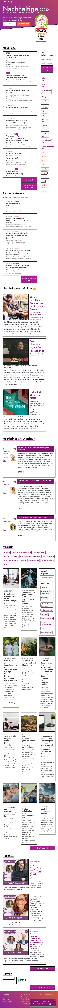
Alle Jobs (29, 180)
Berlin (43, 153)
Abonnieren (23, 23)
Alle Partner (42, 987)
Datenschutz (7, 997)
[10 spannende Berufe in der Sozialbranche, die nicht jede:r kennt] (11, 793)
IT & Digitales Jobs (44, 113)
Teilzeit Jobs (44, 79)
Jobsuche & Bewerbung (10, 556)
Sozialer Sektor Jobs (44, 128)
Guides (17, 288)
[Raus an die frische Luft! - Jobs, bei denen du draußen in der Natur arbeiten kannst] (29, 722)
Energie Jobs (44, 135)
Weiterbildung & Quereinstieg (21, 552)
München (44, 157)
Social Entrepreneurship (10, 560)
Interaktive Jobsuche (29, 279)
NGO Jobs (45, 97)
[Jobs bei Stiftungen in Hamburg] (47, 793)
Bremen (44, 191)
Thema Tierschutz (26, 999)
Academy (19, 439)
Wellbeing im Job (25, 556)
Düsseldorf (45, 169)
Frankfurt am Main (44, 186)
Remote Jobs (44, 85)
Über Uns (6, 999)
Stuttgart (44, 173)
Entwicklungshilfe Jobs (47, 141)
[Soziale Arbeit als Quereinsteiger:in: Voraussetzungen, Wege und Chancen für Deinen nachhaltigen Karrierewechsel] (11, 646)
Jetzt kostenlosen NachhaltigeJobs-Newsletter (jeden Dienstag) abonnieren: (17, 19)
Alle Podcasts (42, 968)
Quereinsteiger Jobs (46, 92)
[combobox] (47, 63)
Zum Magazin (42, 848)
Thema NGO (25, 1001)
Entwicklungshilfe (33, 560)
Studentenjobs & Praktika (29, 186)
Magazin (8, 547)
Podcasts (8, 856)
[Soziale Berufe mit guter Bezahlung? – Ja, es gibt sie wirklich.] (11, 722)
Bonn (43, 181)
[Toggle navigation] (53, 1)
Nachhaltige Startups (47, 560)
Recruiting (6, 552)
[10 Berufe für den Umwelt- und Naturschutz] (29, 646)
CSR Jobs (44, 107)
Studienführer (25, 994)
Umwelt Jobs (44, 102)
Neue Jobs (9, 48)
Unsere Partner (7, 1001)
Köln (43, 165)
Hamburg (44, 161)
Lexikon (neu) (25, 1004)
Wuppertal (45, 177)
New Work (36, 556)
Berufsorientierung (48, 556)
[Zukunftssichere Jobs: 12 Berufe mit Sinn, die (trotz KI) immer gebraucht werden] (29, 578)
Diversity (23, 560)
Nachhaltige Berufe (39, 552)
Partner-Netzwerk (13, 193)
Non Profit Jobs (45, 120)
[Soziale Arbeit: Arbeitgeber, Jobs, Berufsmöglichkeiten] (29, 793)
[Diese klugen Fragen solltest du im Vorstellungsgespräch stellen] (11, 578)
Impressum (6, 994)
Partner (7, 974)
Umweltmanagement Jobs (48, 147)
